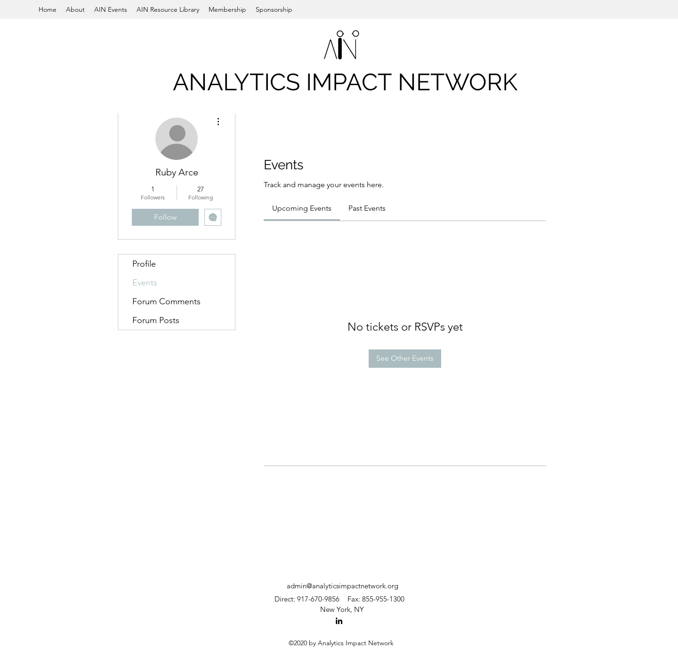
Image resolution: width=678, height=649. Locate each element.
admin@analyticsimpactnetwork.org (342, 585)
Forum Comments (166, 301)
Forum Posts (155, 320)
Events (144, 282)
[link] (301, 208)
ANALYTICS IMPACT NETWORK (345, 82)
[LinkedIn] (339, 620)
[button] (75, 9)
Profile (144, 264)
